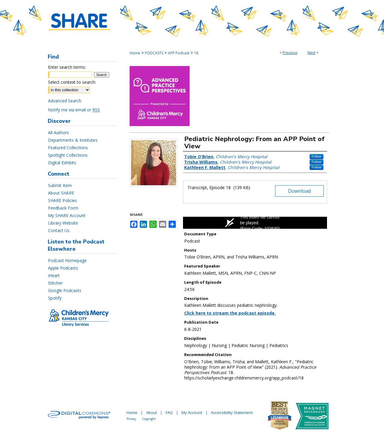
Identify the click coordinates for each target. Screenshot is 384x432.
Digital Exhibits (62, 162)
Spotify (55, 298)
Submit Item (60, 185)
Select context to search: (72, 82)
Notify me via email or (74, 110)
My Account (192, 412)
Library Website (63, 223)
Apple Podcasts (63, 268)
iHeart (54, 275)
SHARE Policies (62, 200)
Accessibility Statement (232, 412)
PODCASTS (154, 53)
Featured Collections (68, 147)
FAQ (169, 412)
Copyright (149, 419)
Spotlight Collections (68, 155)
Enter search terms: (67, 67)
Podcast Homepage (67, 260)
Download (299, 191)
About (151, 412)
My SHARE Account (67, 215)
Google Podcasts (64, 290)
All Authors (58, 132)
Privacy (131, 419)
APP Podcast (178, 53)
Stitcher (55, 283)
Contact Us (59, 230)
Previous (290, 52)
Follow (316, 156)
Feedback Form (63, 208)
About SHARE (61, 193)
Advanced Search (64, 101)
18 (196, 53)
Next (311, 52)
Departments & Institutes (73, 140)
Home (135, 53)
